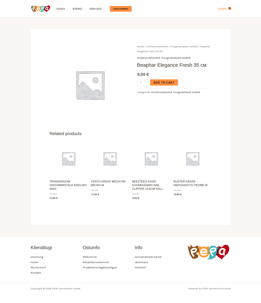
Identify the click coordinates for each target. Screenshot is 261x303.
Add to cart (164, 82)
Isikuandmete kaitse (148, 256)
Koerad (77, 8)
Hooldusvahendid (157, 46)
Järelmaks (141, 262)
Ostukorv (140, 267)
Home (140, 46)
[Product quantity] (142, 82)
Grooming (37, 256)
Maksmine (90, 256)
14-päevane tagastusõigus (100, 267)
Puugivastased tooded (184, 46)
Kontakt (36, 272)
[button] (121, 9)
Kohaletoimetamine (96, 262)
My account (38, 267)
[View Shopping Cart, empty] (223, 9)
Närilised (95, 8)
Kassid (60, 8)
